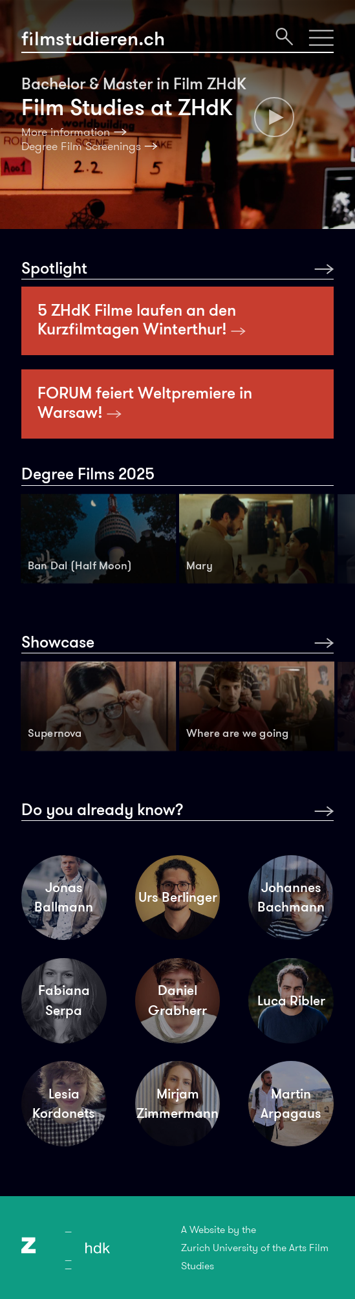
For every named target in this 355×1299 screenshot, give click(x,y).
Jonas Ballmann (63, 897)
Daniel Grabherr (177, 1000)
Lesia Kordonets (63, 1103)
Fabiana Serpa (64, 1000)
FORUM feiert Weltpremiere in (145, 403)
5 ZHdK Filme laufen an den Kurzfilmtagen (142, 320)
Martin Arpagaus (291, 1103)
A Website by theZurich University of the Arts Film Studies (254, 1247)
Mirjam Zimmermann (177, 1103)
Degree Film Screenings (81, 146)
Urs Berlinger (177, 897)
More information (65, 132)
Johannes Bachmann (291, 897)
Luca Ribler (291, 1000)
